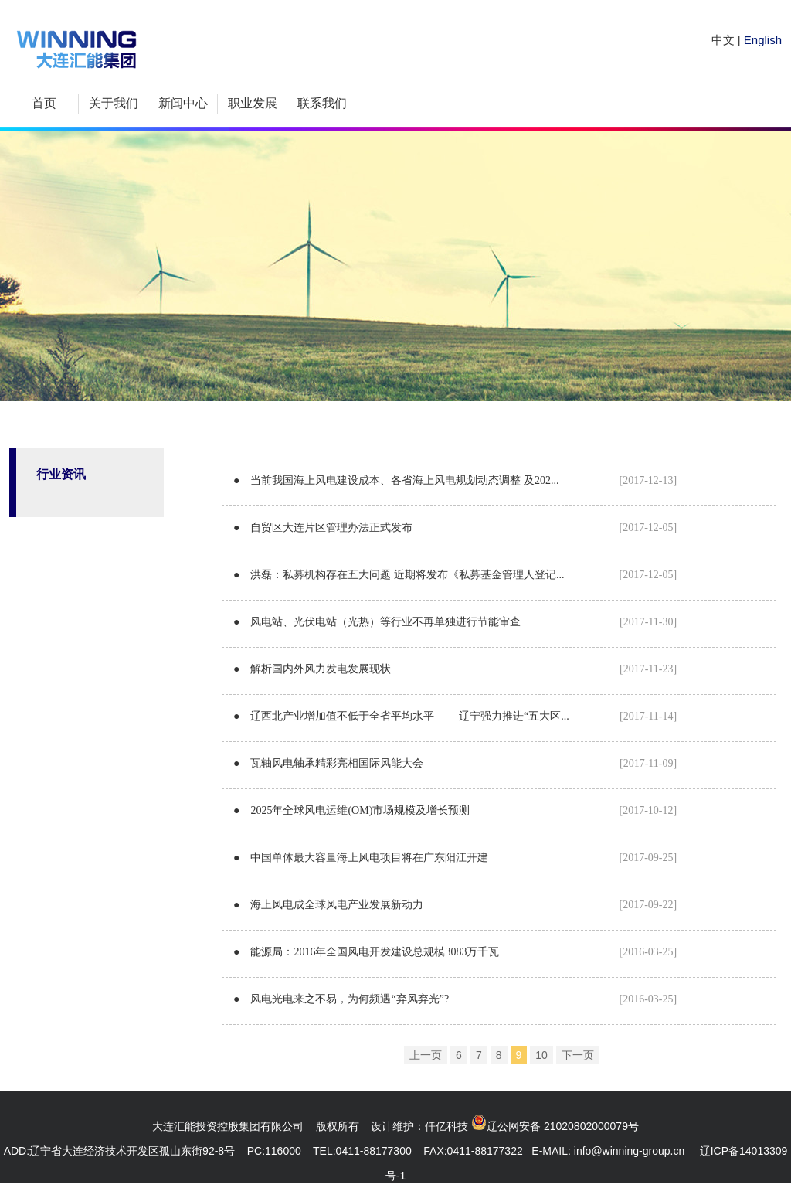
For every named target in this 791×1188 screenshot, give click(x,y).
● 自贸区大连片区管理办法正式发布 (455, 527)
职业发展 (252, 103)
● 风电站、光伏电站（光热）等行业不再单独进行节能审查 (455, 622)
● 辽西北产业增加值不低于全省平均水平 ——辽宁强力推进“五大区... (455, 716)
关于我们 (113, 103)
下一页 (578, 1055)
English (763, 39)
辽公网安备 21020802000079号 (563, 1126)
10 (541, 1055)
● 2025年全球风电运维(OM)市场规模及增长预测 (455, 810)
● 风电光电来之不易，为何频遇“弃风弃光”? (455, 999)
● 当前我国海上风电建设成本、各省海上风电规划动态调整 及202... (455, 480)
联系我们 (322, 103)
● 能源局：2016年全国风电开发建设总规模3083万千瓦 (455, 952)
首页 (44, 103)
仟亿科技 (446, 1126)
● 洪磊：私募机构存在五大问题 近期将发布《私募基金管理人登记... (455, 574)
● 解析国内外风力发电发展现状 (455, 669)
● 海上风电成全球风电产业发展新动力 (455, 904)
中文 (723, 39)
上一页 (425, 1055)
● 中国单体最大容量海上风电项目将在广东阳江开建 (455, 857)
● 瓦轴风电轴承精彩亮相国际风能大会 (455, 763)
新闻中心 (183, 103)
